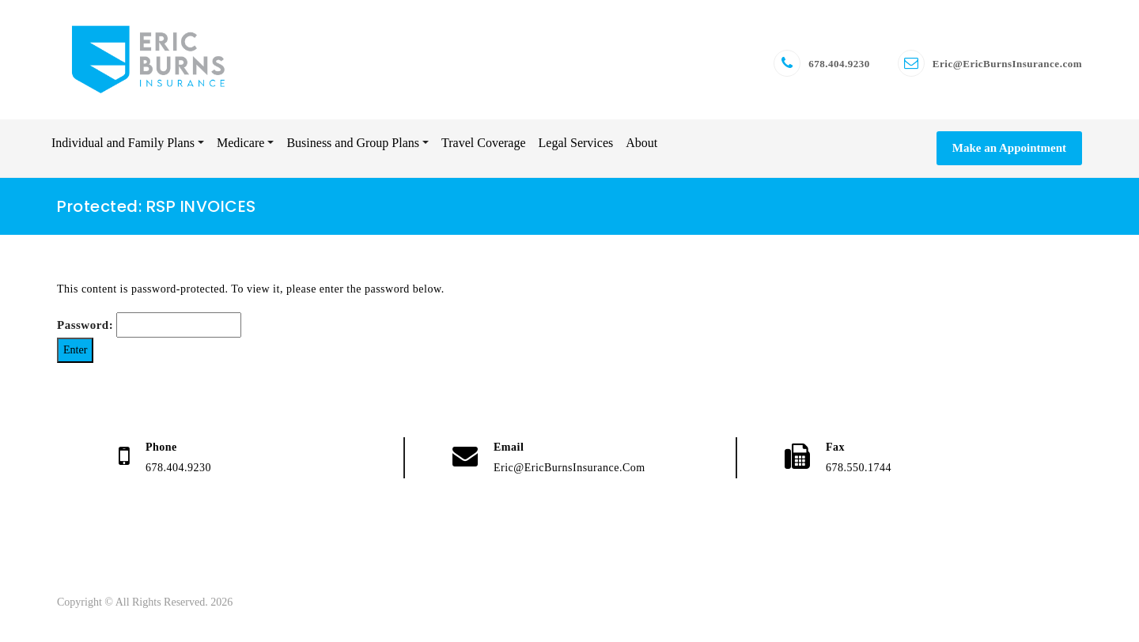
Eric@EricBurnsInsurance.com (1007, 64)
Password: (149, 325)
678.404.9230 (839, 64)
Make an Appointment (1009, 148)
